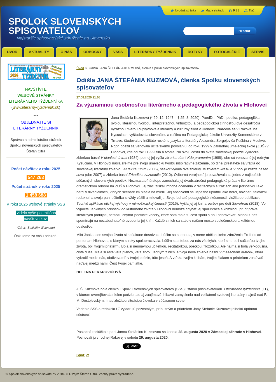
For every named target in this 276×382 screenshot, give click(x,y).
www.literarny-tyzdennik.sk (36, 107)
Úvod (80, 68)
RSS (236, 10)
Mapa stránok (214, 10)
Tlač (251, 10)
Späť (80, 355)
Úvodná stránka (185, 10)
